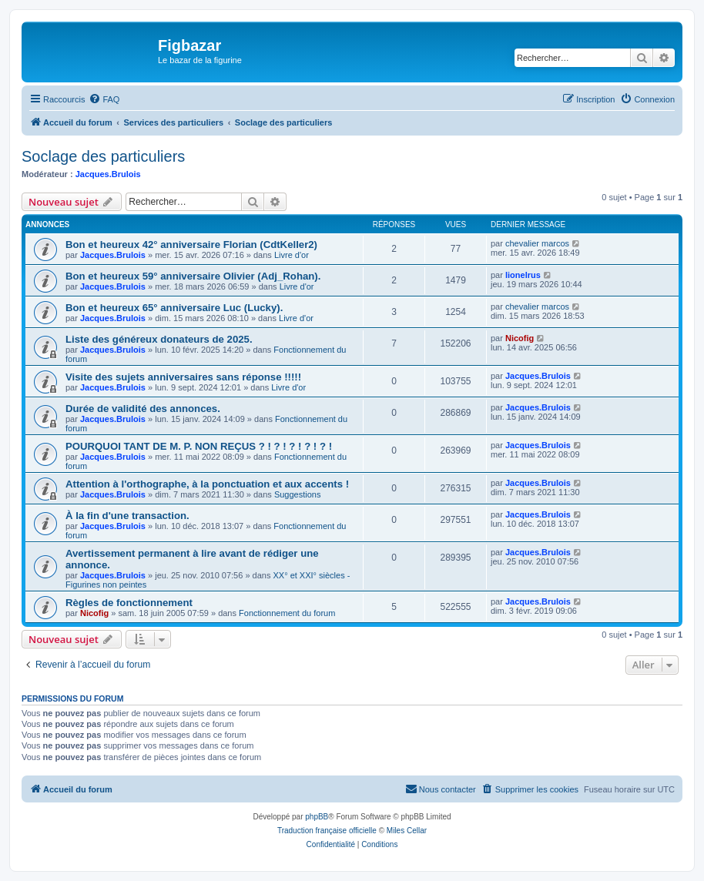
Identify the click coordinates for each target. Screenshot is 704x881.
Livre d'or (291, 255)
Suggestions (297, 494)
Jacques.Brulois (108, 174)
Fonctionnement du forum (287, 613)
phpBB (316, 816)
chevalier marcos (537, 243)
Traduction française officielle (327, 830)
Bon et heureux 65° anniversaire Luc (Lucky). (174, 307)
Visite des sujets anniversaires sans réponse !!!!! (183, 377)
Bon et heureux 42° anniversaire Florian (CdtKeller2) (191, 244)
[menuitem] (104, 99)
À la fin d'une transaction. (127, 515)
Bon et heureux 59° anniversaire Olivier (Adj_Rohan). (192, 276)
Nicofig (519, 338)
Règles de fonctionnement (129, 602)
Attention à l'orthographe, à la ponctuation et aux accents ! (207, 484)
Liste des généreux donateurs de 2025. (159, 339)
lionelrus (523, 275)
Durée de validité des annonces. (142, 408)
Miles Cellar (407, 830)
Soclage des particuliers (103, 156)
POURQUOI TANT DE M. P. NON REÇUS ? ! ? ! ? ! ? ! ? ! (198, 446)
